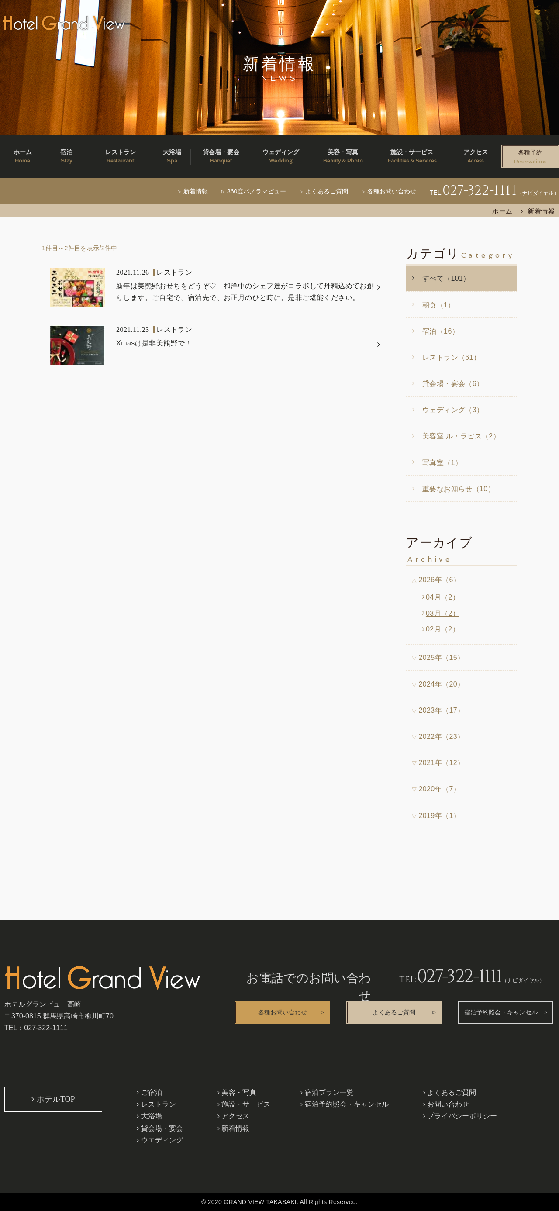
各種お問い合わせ (391, 191)
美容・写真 (238, 1092)
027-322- (479, 191)
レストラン (158, 1104)
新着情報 (195, 191)
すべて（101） (446, 278)
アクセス (235, 1116)
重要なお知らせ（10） (458, 489)
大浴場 (151, 1116)
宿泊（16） (440, 331)
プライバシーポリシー (462, 1116)
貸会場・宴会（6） (452, 383)
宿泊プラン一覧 (329, 1092)
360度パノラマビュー (256, 191)
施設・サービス (245, 1104)
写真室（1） (442, 462)
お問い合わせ (448, 1104)
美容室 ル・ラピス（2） (461, 436)
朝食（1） (438, 305)
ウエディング (162, 1140)
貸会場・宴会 (162, 1128)
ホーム (502, 211)
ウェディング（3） (452, 410)
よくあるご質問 (326, 191)
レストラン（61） (451, 357)
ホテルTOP (56, 1099)
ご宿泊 (151, 1092)
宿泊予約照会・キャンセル (501, 1012)
